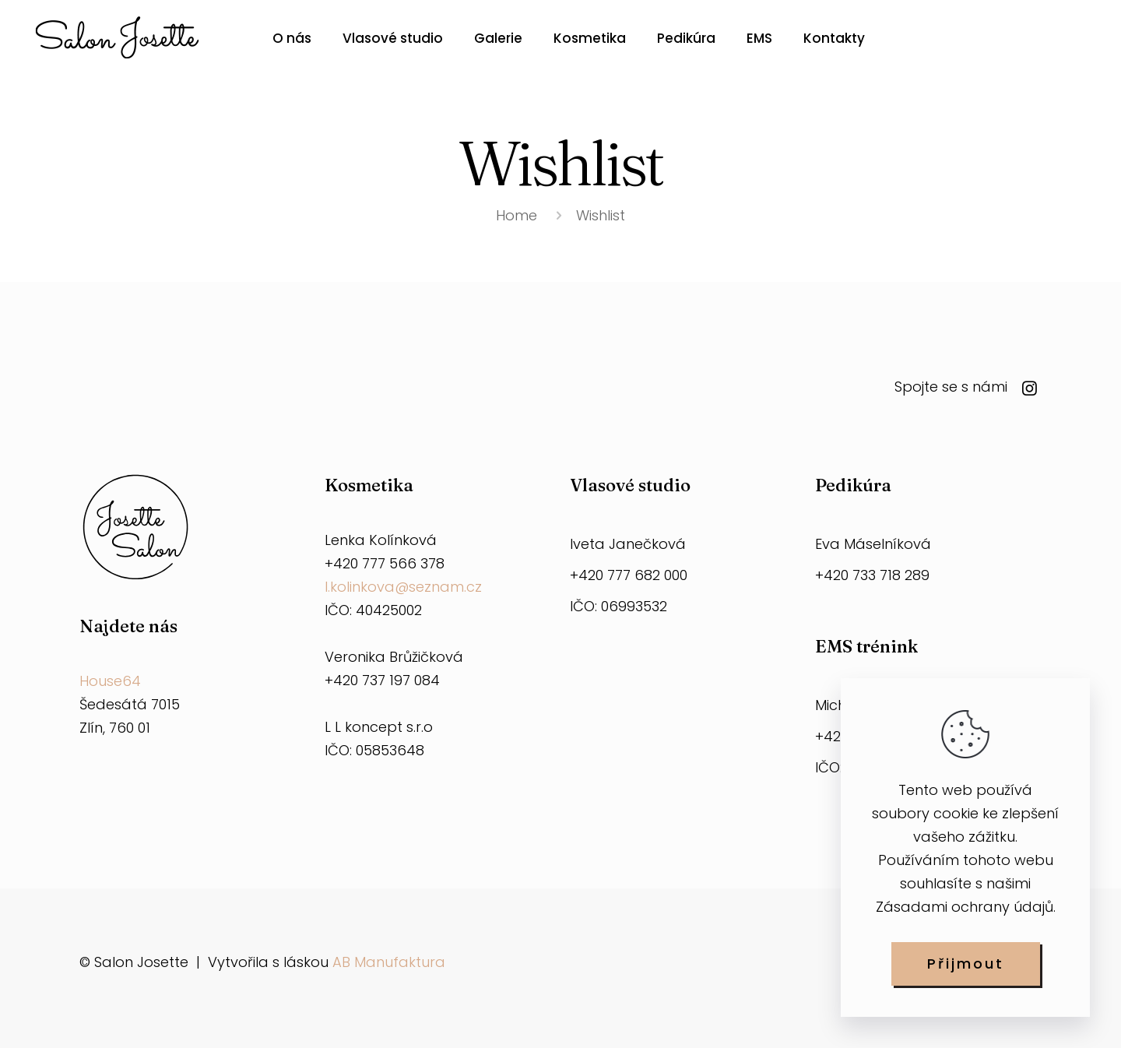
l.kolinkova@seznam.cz (403, 586)
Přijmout (965, 963)
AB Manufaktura (388, 962)
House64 (110, 681)
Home (516, 215)
